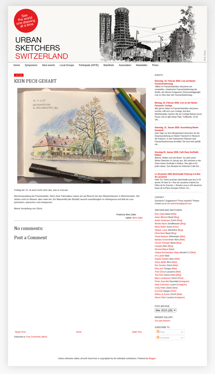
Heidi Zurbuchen (162, 285)
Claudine (159, 246)
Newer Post (20, 332)
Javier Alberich (161, 217)
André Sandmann (162, 220)
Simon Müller (160, 262)
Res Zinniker (160, 265)
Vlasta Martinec (162, 236)
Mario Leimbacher (163, 278)
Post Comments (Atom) (36, 337)
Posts (161, 332)
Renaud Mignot (161, 249)
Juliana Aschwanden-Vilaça (167, 252)
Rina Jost (159, 268)
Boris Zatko (137, 218)
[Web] (173, 214)
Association (125, 65)
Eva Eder (159, 291)
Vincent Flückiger (162, 243)
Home (16, 65)
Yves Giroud (160, 272)
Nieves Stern (160, 297)
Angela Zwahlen (162, 259)
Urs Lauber (160, 256)
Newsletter (141, 65)
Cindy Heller (160, 288)
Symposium (31, 65)
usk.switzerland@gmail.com (179, 203)
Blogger (152, 358)
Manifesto (108, 65)
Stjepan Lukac (161, 230)
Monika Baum (161, 224)
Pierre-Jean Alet (162, 281)
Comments (163, 338)
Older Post (137, 332)
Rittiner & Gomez (162, 294)
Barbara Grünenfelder (164, 240)
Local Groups (67, 65)
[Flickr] (175, 227)
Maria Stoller (160, 227)
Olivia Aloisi (160, 233)
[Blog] (176, 217)
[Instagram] (184, 281)
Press (155, 65)
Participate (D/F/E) (89, 65)
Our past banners (162, 321)
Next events (48, 65)
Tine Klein (159, 275)
